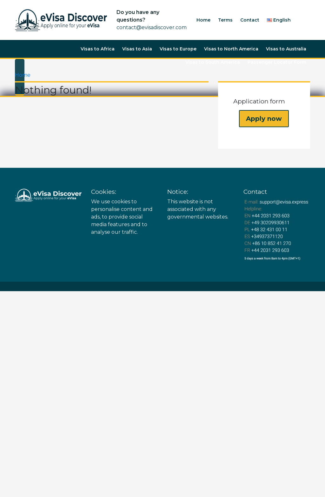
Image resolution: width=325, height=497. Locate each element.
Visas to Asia (137, 49)
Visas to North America (231, 49)
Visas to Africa (98, 49)
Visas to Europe (178, 49)
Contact (249, 20)
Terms (225, 20)
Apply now (264, 118)
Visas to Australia (286, 49)
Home (203, 20)
